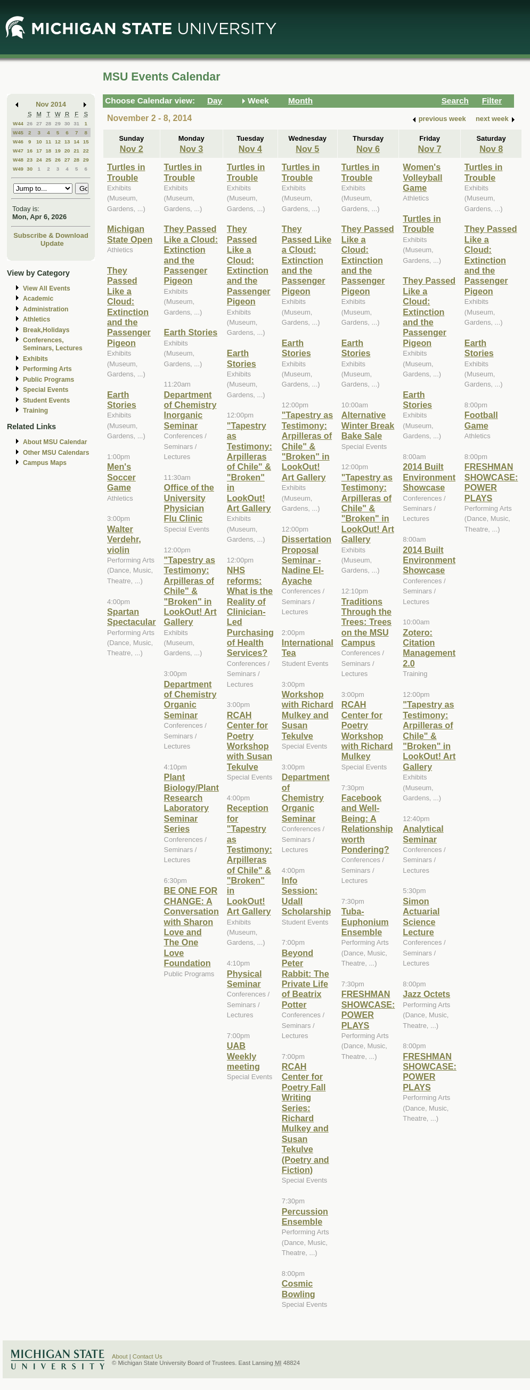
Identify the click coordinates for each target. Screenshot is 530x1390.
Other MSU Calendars (56, 452)
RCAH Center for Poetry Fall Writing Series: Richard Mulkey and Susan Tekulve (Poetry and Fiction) (305, 1118)
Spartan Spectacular (131, 616)
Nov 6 (368, 149)
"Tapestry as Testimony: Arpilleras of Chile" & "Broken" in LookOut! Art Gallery (190, 590)
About (120, 1356)
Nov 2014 (51, 104)
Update (52, 243)
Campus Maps (45, 463)
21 (76, 151)
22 (86, 151)
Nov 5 (307, 149)
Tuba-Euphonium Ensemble (365, 921)
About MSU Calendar (55, 442)
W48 (18, 160)
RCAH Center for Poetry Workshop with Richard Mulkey (367, 730)
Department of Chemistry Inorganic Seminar (190, 410)
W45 (18, 132)
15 (86, 141)
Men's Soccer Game (121, 477)
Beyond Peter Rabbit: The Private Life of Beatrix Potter (305, 978)
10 (39, 141)
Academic (38, 298)
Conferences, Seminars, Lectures (53, 344)
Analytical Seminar (423, 833)
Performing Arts (47, 369)
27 (39, 123)
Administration (45, 309)
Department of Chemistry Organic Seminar (190, 699)
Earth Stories (121, 399)
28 (48, 123)
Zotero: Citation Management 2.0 (429, 648)
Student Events (46, 400)
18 (48, 151)
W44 (18, 123)
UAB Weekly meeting (243, 1056)
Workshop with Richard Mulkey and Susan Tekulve (307, 715)
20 (67, 151)
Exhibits (35, 359)
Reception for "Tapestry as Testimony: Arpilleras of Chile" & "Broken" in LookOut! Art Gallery (249, 859)
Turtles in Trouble (126, 172)
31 (76, 123)
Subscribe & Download (50, 235)
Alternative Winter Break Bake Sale (368, 425)
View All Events (46, 288)
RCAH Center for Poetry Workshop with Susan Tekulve (249, 741)
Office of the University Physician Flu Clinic (189, 503)
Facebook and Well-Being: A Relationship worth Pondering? (367, 823)
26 (29, 123)
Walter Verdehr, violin (124, 539)
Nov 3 (191, 149)
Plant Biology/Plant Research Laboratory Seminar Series (191, 802)
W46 (18, 141)
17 (39, 151)
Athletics (36, 319)
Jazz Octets (426, 994)
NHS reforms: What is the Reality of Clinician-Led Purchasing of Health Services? (250, 611)
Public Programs (48, 379)
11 (48, 141)
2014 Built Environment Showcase (429, 477)
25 (48, 160)
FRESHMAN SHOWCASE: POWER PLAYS (368, 1009)
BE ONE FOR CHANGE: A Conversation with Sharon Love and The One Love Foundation (191, 927)
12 (58, 141)
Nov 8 (491, 149)
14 (76, 141)
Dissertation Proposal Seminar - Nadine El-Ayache (306, 559)
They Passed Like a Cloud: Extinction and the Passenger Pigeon (129, 307)
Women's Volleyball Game (422, 177)
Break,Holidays (46, 330)
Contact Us (147, 1356)
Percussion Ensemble (305, 1216)
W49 (18, 169)
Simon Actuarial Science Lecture (421, 916)
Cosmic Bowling (298, 1288)
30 (67, 123)
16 (29, 151)
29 (58, 123)
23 (29, 160)
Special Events (45, 389)
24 (39, 160)
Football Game (481, 420)
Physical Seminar (244, 979)
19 (58, 151)
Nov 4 (250, 149)
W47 (18, 151)
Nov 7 (430, 149)
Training (35, 410)
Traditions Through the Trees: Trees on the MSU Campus (366, 622)
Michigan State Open (129, 234)
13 (67, 141)
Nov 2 (131, 149)
